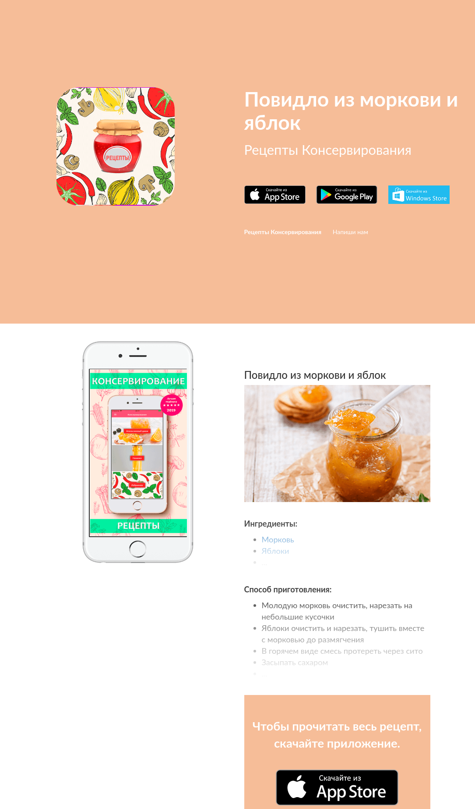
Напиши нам (350, 231)
